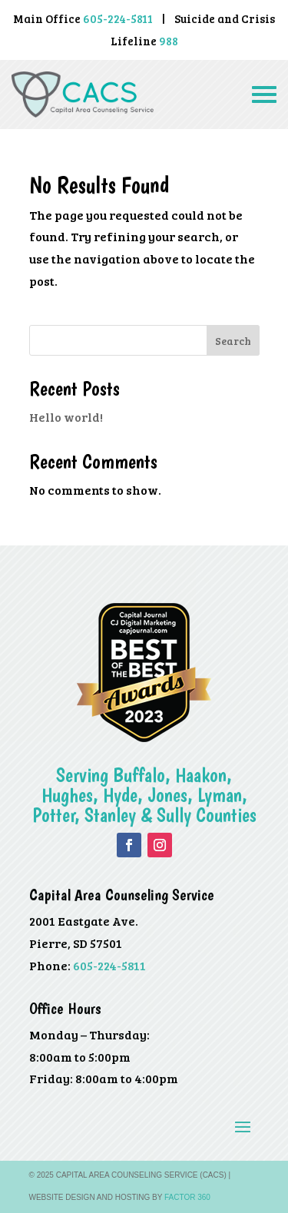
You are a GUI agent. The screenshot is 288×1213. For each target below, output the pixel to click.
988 (168, 40)
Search (233, 340)
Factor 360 (187, 1197)
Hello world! (66, 417)
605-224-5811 (109, 965)
